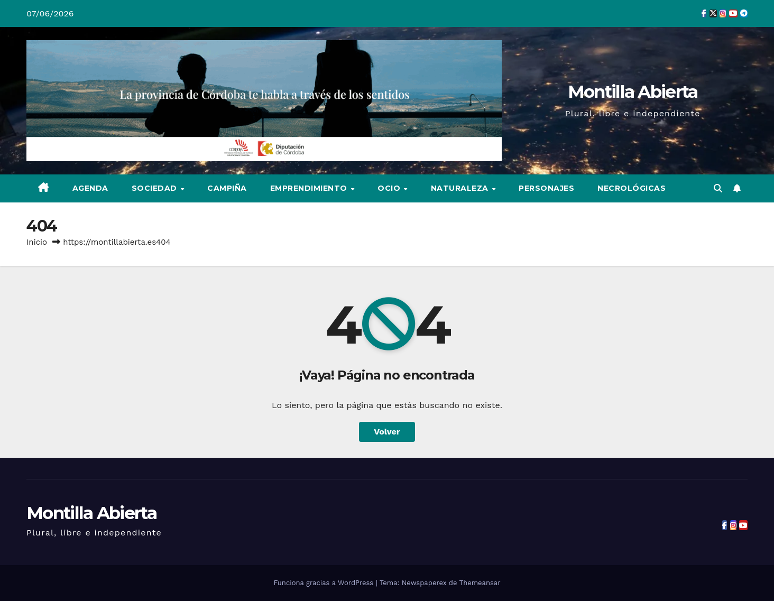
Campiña (227, 188)
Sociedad (156, 188)
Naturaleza (461, 188)
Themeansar (480, 583)
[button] (718, 188)
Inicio (36, 242)
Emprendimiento (310, 188)
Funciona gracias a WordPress (324, 583)
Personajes (546, 188)
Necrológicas (631, 188)
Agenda (90, 188)
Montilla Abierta (633, 91)
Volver (387, 432)
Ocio (390, 188)
